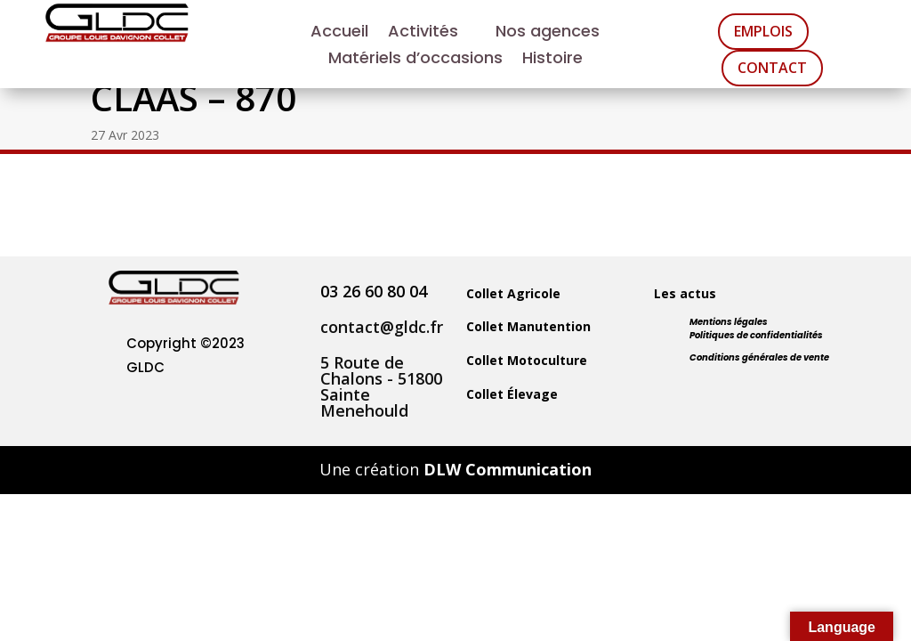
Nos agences (548, 33)
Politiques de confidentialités (756, 335)
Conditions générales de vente (759, 357)
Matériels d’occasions (415, 60)
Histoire (552, 60)
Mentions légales (728, 322)
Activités (423, 33)
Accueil (339, 33)
